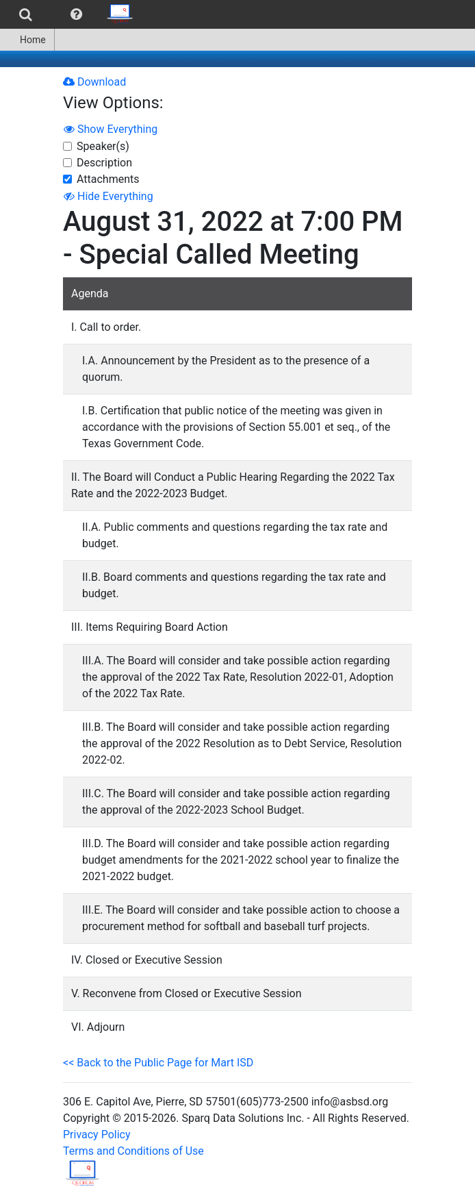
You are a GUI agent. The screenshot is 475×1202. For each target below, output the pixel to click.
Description (104, 162)
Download (94, 81)
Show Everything (110, 129)
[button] (76, 14)
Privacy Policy (97, 1134)
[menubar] (71, 14)
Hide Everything (108, 196)
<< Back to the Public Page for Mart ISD (158, 1062)
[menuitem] (25, 14)
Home (27, 39)
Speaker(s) (103, 146)
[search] (25, 14)
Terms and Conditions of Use (133, 1150)
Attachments (108, 179)
